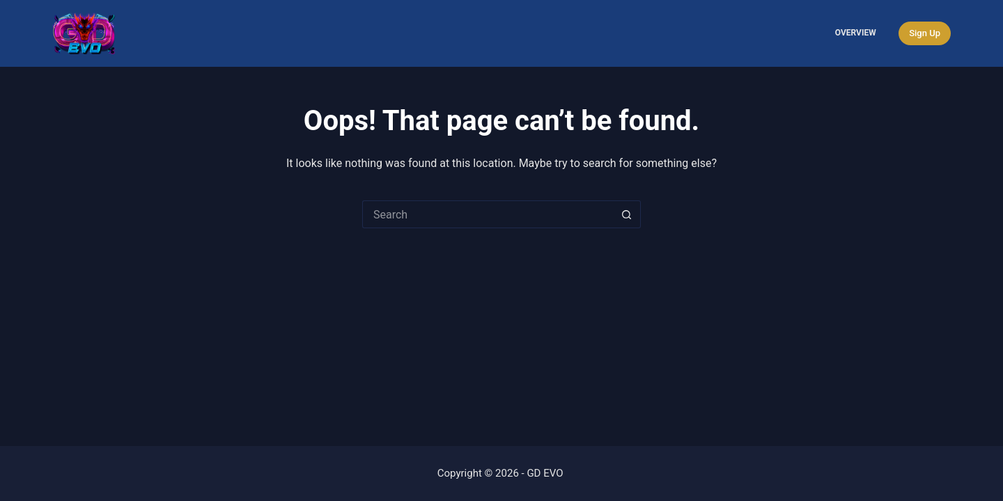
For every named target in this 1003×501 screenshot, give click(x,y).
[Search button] (627, 214)
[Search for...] (487, 214)
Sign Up (924, 33)
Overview (855, 33)
